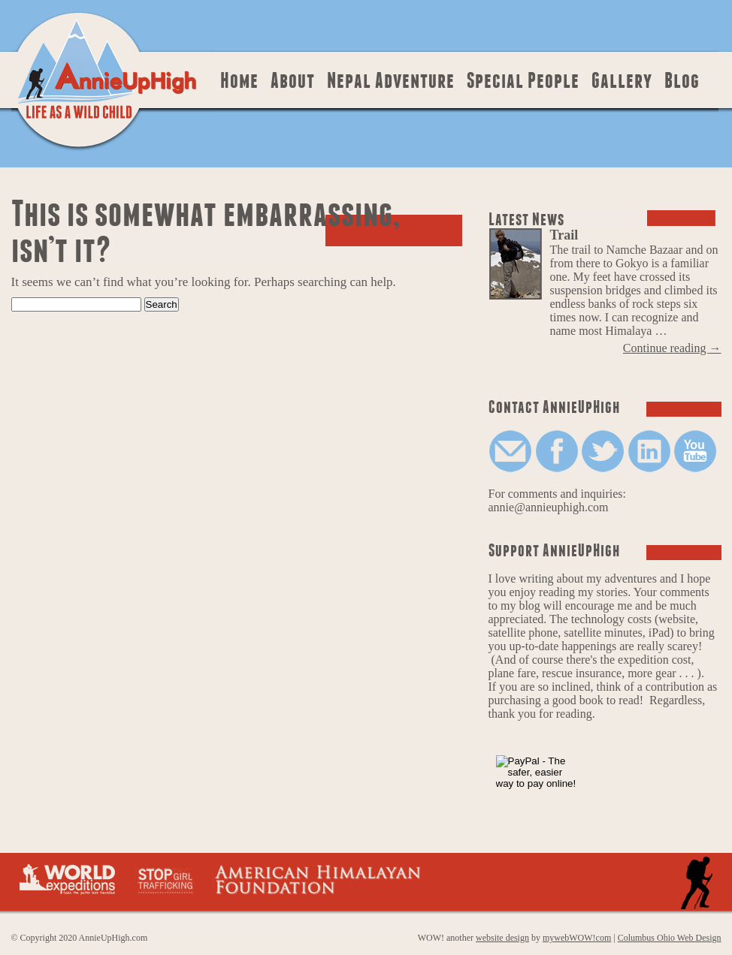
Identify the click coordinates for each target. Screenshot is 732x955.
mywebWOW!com (577, 937)
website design (502, 937)
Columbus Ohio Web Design (669, 937)
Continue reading (672, 348)
